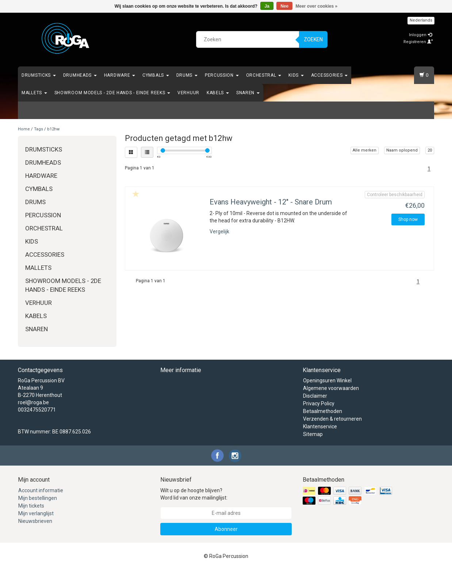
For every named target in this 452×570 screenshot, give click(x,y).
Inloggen (420, 34)
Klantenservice (320, 426)
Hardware (119, 75)
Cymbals (155, 75)
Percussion (222, 75)
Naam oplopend (402, 150)
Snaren (248, 92)
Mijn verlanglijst (36, 513)
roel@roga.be (33, 402)
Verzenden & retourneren (332, 419)
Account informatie (40, 490)
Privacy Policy (318, 403)
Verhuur (188, 92)
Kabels (218, 92)
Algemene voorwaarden (331, 388)
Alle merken (364, 150)
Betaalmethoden (322, 411)
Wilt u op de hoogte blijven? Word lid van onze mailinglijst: (193, 494)
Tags (38, 129)
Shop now (408, 219)
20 (430, 150)
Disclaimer (315, 396)
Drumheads (80, 75)
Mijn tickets (31, 506)
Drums (187, 75)
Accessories (329, 75)
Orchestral (263, 75)
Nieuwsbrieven (35, 521)
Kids (296, 75)
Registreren (418, 41)
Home (24, 129)
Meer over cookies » (317, 6)
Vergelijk (219, 231)
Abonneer (226, 529)
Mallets (34, 92)
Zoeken (313, 39)
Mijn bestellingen (37, 498)
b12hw (53, 129)
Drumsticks (39, 75)
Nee (284, 6)
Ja (266, 6)
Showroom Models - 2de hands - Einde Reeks (112, 92)
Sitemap (313, 434)
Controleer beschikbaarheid (394, 194)
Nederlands (421, 20)
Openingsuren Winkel (327, 380)
